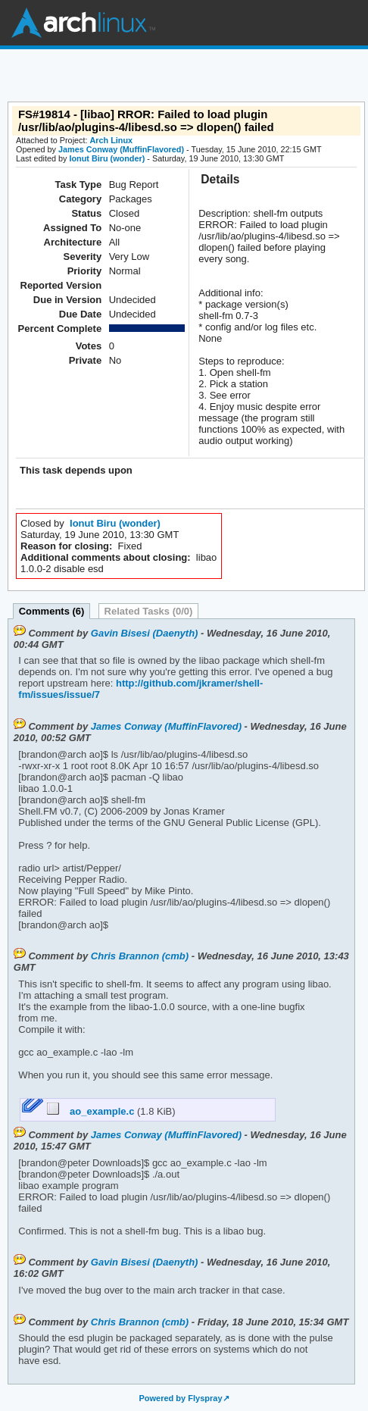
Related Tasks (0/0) (148, 611)
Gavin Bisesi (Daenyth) (144, 633)
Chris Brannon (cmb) (140, 956)
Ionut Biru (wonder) (107, 158)
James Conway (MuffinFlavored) (121, 149)
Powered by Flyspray (180, 1398)
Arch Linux (83, 23)
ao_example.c (92, 1111)
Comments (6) (52, 611)
